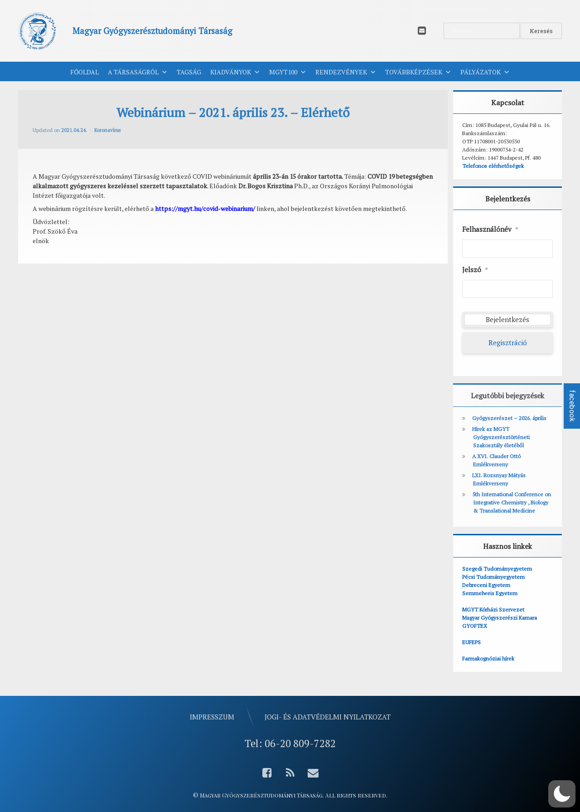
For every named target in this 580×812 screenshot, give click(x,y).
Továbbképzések (418, 72)
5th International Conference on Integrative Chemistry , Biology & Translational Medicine (511, 502)
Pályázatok (485, 72)
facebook (572, 406)
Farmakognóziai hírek (488, 658)
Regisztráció (507, 342)
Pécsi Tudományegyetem (493, 576)
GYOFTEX (474, 625)
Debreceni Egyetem (486, 585)
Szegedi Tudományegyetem (497, 568)
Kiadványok (235, 72)
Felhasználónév (490, 230)
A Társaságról (138, 72)
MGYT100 (287, 72)
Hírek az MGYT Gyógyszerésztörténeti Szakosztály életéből (501, 437)
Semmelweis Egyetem (489, 593)
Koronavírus (107, 130)
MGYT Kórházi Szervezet (493, 609)
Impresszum (212, 716)
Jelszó (475, 270)
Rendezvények (345, 72)
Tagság (189, 72)
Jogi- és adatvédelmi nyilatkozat (328, 716)
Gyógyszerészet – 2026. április (509, 418)
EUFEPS (471, 642)
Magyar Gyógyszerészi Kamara (499, 617)
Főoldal (84, 72)
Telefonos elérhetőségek (493, 165)
